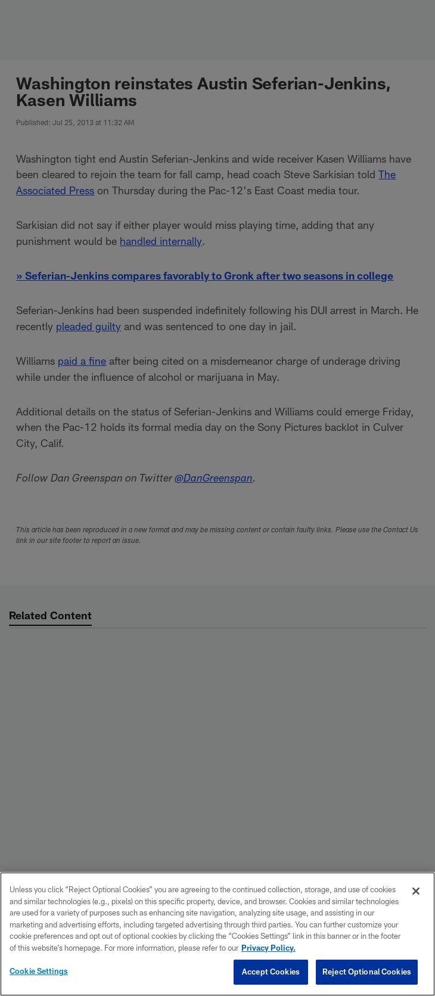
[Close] (416, 891)
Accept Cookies (271, 971)
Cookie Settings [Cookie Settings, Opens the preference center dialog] (39, 971)
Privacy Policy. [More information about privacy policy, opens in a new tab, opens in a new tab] (268, 947)
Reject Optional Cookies (366, 971)
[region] (217, 934)
